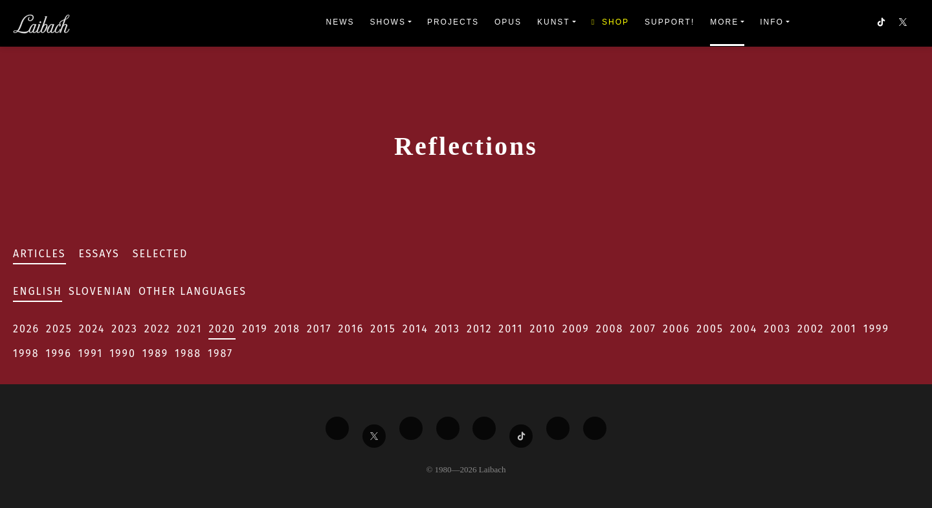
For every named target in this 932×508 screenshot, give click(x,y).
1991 (90, 353)
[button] (904, 23)
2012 (479, 329)
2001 (843, 329)
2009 (576, 329)
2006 (676, 329)
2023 (124, 329)
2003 (777, 329)
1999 (876, 329)
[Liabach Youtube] (448, 428)
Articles (39, 254)
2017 (319, 329)
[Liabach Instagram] (484, 428)
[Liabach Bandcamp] (594, 428)
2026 (26, 329)
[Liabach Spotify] (558, 428)
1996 (59, 353)
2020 (222, 329)
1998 (26, 353)
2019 (255, 329)
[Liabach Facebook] (337, 428)
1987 (220, 353)
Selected (160, 254)
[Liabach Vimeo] (411, 428)
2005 (710, 329)
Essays (99, 254)
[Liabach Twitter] (374, 436)
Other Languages (193, 291)
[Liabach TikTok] (521, 436)
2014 (415, 329)
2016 (351, 329)
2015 (382, 329)
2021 (189, 329)
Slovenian (100, 291)
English (37, 291)
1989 (155, 353)
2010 (542, 329)
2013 (447, 329)
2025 (59, 329)
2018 (287, 329)
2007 (643, 329)
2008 (610, 329)
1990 (122, 353)
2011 (510, 329)
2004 (743, 329)
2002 (811, 329)
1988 (188, 353)
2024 (92, 329)
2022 (157, 329)
